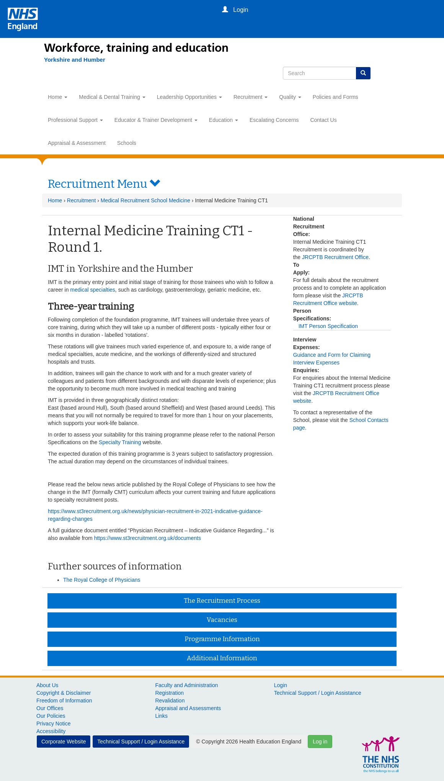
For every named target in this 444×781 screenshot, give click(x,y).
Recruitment (250, 97)
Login (280, 685)
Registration (169, 693)
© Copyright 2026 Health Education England (248, 741)
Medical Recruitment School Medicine (145, 200)
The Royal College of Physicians (101, 580)
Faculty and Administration (186, 685)
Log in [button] (320, 741)
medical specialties (92, 290)
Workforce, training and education (136, 48)
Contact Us (323, 120)
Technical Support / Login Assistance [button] (140, 741)
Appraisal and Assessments (188, 708)
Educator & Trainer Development (156, 120)
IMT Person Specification (328, 326)
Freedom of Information (64, 700)
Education (223, 120)
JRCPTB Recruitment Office (335, 257)
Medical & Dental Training (112, 97)
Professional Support (75, 120)
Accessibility (50, 731)
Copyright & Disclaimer (63, 693)
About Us (47, 685)
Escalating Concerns (274, 120)
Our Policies (50, 716)
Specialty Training (120, 442)
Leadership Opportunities (189, 97)
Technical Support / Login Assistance (317, 693)
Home (57, 97)
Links (161, 716)
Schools (126, 143)
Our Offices (50, 708)
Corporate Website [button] (63, 741)
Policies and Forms (335, 97)
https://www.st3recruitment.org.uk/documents (147, 538)
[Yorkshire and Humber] (70, 60)
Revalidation (169, 700)
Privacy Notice (53, 723)
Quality (290, 97)
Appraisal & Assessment (77, 143)
